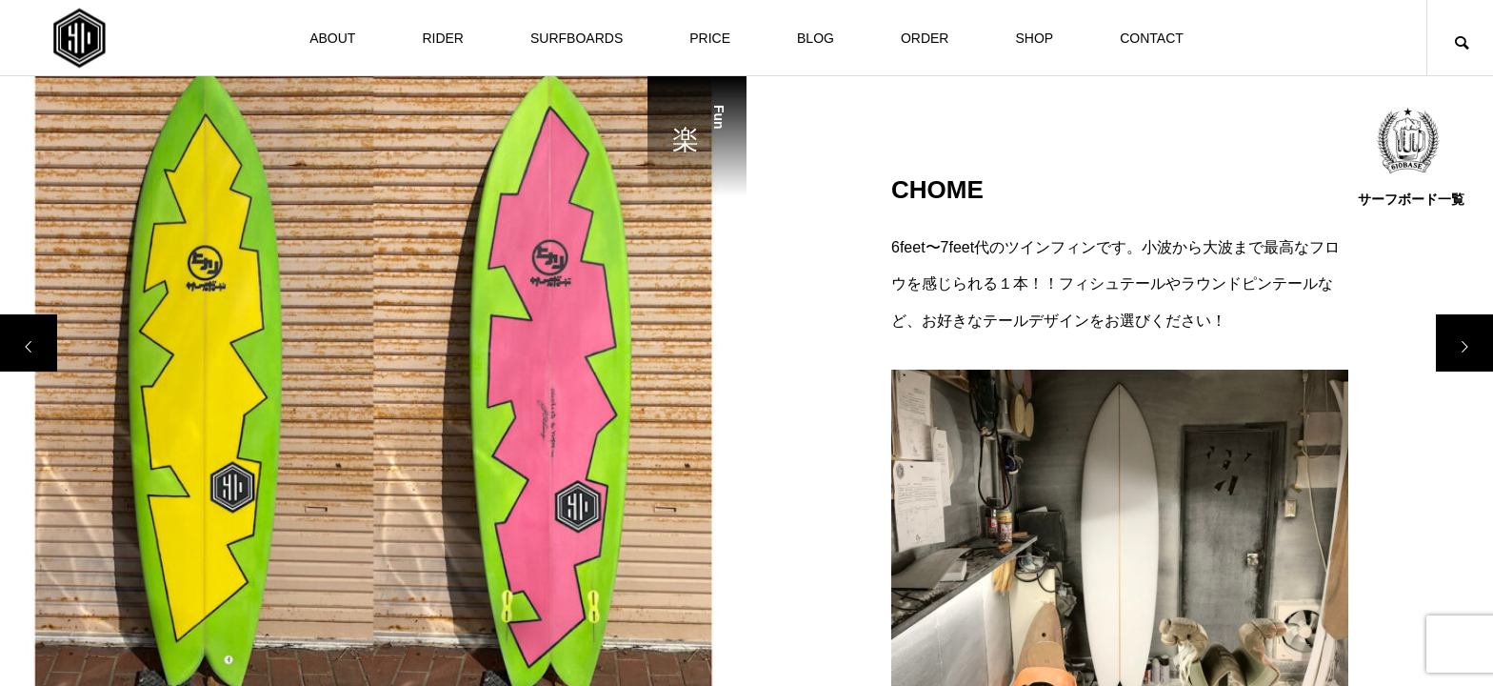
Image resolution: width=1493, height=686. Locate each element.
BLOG (815, 38)
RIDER (443, 38)
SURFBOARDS (576, 38)
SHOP (1034, 38)
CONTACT (1152, 38)
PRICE (709, 38)
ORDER (925, 38)
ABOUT (332, 38)
